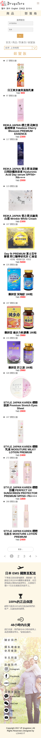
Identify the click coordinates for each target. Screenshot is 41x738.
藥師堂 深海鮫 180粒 (20, 294)
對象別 (22, 42)
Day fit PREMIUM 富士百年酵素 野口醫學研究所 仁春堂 (20, 255)
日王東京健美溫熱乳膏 (20, 90)
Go (20, 36)
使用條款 (11, 651)
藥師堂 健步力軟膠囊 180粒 (20, 332)
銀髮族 (31, 42)
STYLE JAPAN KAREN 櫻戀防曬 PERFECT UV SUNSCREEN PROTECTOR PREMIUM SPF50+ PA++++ (20, 492)
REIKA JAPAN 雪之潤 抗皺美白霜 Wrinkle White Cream (20, 217)
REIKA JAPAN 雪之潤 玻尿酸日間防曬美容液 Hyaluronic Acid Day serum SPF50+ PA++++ (20, 173)
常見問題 (11, 658)
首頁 (8, 42)
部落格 (31, 13)
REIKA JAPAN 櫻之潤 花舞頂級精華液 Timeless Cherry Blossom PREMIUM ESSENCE (20, 129)
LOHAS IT (20, 733)
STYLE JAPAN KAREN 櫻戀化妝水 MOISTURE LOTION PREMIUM (20, 534)
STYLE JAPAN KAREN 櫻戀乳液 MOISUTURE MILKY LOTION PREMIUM (20, 449)
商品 (11, 13)
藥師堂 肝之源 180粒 (20, 367)
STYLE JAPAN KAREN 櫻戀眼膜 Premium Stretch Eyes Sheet (20, 405)
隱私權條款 (12, 647)
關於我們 (11, 640)
